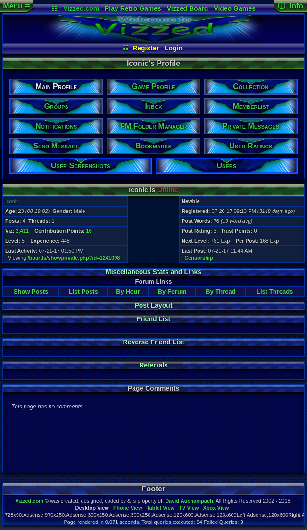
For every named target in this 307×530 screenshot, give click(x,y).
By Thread (221, 291)
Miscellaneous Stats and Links (153, 272)
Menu (16, 6)
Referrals (153, 365)
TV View (189, 508)
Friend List (154, 319)
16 (89, 231)
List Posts (83, 291)
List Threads (275, 291)
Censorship (198, 258)
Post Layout (153, 305)
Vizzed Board (187, 8)
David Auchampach (189, 501)
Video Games (234, 8)
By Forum (172, 291)
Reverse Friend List (153, 342)
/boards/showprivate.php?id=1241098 (74, 258)
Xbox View (216, 508)
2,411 (22, 231)
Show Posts (31, 291)
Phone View (127, 508)
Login (174, 48)
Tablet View (161, 508)
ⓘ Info (290, 6)
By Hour (128, 291)
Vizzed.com (81, 8)
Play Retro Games (133, 8)
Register (146, 48)
